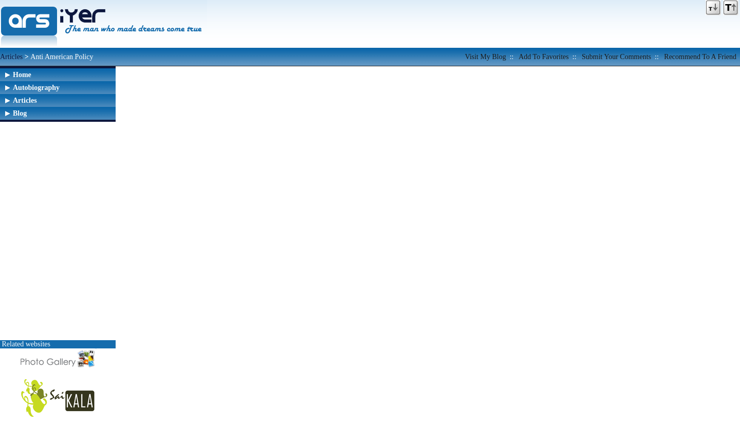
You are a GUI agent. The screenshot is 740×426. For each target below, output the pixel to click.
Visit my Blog (485, 57)
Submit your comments (616, 57)
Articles (11, 57)
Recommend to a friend (700, 57)
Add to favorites (544, 57)
